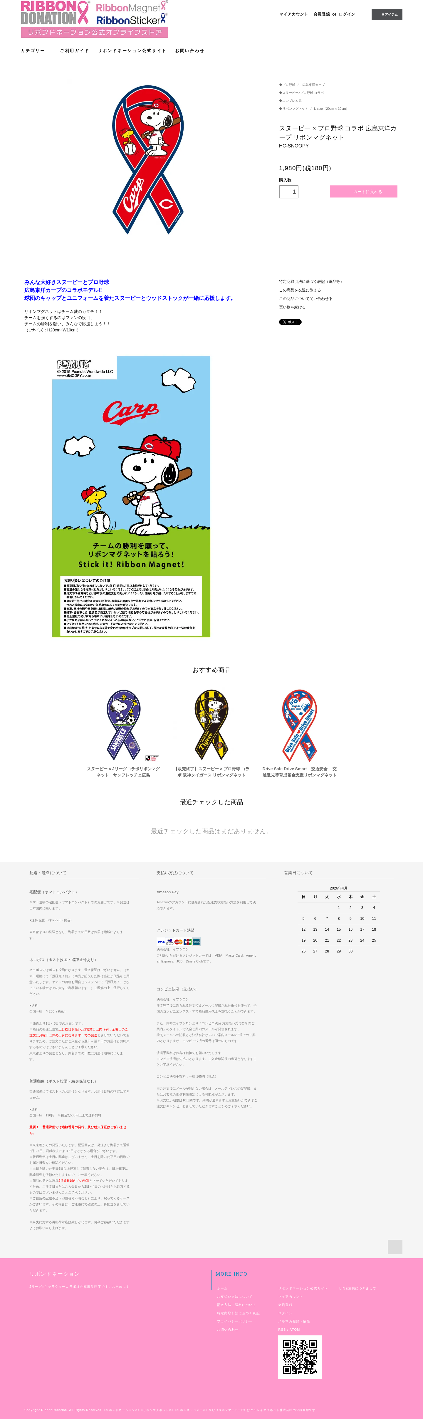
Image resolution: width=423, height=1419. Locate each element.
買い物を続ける (292, 307)
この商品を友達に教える (300, 290)
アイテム (386, 14)
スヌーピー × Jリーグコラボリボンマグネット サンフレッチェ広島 (123, 771)
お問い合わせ (190, 50)
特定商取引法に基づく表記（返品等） (311, 282)
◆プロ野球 (287, 85)
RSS (282, 1329)
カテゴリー (36, 50)
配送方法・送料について (236, 1305)
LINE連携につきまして (357, 1288)
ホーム (222, 1288)
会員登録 (321, 14)
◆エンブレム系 (290, 100)
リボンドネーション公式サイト (132, 50)
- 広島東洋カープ (312, 85)
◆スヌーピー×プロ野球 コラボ (301, 92)
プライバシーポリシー (235, 1321)
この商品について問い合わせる (306, 299)
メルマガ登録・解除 (294, 1321)
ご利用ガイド (75, 50)
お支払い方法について (235, 1296)
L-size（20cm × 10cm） (331, 108)
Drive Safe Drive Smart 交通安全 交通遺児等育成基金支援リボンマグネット (300, 771)
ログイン (347, 14)
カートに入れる (363, 191)
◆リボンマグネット (294, 108)
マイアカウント (293, 14)
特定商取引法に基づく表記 (238, 1313)
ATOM (295, 1329)
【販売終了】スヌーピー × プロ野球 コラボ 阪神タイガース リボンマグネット (211, 771)
